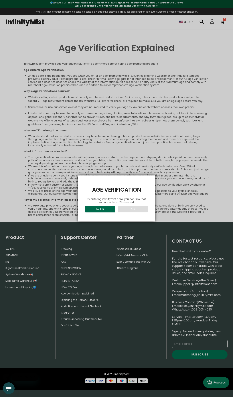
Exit (133, 209)
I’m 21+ (100, 209)
